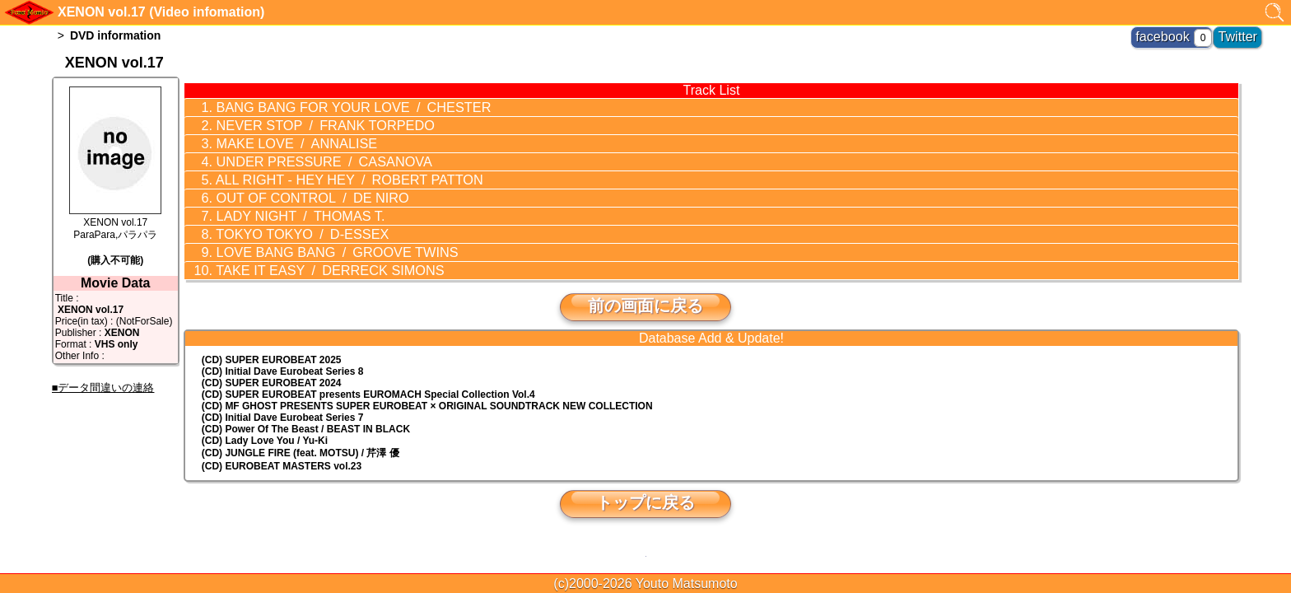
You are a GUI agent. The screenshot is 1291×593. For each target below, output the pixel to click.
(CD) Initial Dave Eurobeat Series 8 (283, 347)
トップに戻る (645, 478)
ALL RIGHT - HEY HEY (325, 168)
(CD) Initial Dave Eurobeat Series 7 (283, 393)
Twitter (1242, 33)
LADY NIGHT (283, 200)
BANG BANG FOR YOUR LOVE (329, 106)
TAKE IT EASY (308, 247)
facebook (1181, 33)
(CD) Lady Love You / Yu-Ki (265, 416)
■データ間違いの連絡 (103, 387)
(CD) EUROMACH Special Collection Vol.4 (368, 370)
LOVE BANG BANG (314, 231)
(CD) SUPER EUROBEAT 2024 (272, 358)
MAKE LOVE (280, 137)
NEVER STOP (304, 121)
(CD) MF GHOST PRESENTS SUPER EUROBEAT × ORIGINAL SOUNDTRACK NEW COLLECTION (427, 381)
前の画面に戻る (645, 281)
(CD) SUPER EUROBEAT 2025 (272, 335)
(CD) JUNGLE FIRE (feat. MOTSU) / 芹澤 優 (300, 428)
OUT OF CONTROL (293, 184)
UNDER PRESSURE (303, 153)
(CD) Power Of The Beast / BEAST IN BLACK (306, 404)
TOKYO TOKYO (285, 215)
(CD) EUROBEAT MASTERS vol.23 (281, 441)
